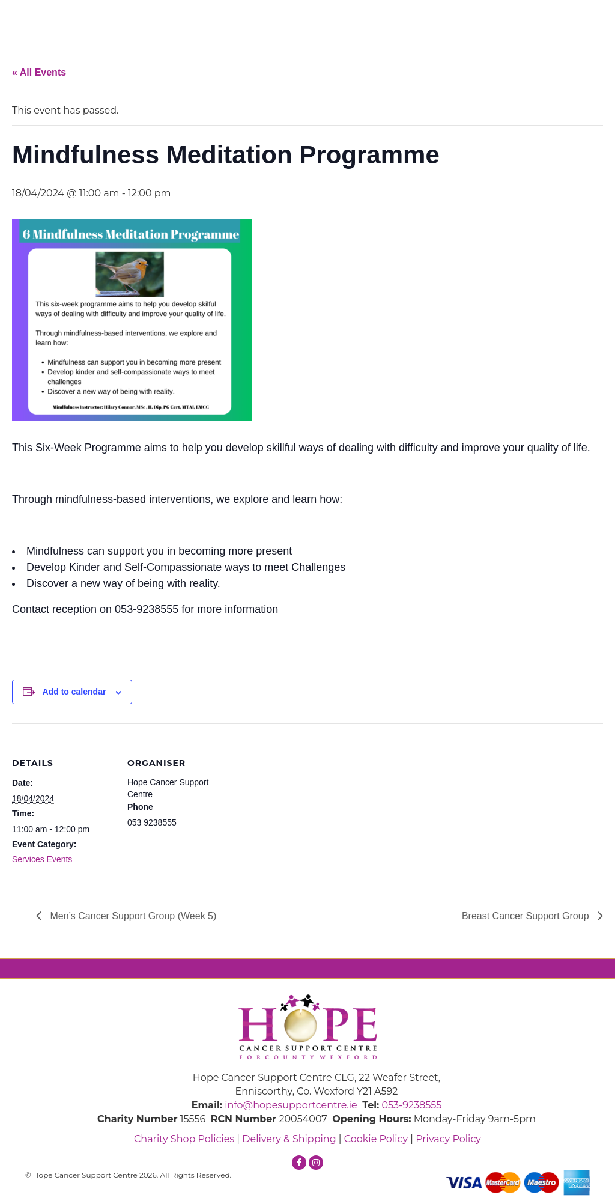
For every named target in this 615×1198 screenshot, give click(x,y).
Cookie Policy (376, 1139)
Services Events (42, 859)
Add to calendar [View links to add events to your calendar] (74, 691)
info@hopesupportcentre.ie (291, 1105)
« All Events (39, 72)
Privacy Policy (448, 1139)
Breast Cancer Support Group (527, 916)
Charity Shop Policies (184, 1139)
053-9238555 (411, 1105)
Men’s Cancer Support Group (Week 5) (131, 916)
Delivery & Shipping (289, 1139)
